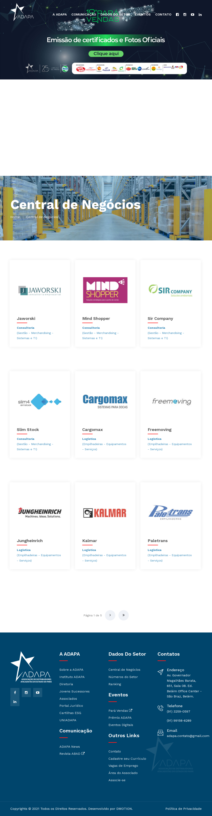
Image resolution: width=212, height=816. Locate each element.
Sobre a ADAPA (71, 670)
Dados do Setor (115, 14)
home (15, 217)
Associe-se (116, 780)
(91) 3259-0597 (178, 711)
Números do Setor (123, 677)
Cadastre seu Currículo (127, 759)
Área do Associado (123, 773)
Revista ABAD (72, 754)
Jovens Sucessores (74, 691)
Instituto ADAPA (72, 677)
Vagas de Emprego (123, 766)
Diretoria (66, 684)
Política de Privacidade (183, 809)
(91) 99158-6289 (179, 720)
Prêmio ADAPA (120, 718)
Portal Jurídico (71, 706)
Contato (163, 14)
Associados (68, 699)
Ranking (114, 684)
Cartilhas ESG (70, 713)
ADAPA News (69, 747)
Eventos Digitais (120, 725)
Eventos (143, 14)
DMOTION (124, 809)
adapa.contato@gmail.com (188, 736)
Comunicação (83, 14)
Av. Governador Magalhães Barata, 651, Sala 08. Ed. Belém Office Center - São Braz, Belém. (184, 685)
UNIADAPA (67, 720)
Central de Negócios (124, 670)
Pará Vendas (120, 711)
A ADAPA (60, 14)
